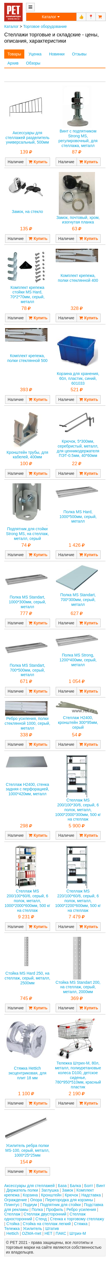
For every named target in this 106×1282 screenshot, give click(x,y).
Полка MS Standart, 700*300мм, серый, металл (78, 600)
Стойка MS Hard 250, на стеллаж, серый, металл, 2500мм (27, 978)
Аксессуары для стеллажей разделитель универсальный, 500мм (27, 138)
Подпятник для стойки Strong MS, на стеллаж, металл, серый (27, 534)
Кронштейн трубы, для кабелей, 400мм (27, 454)
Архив (12, 63)
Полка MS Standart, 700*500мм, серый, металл (27, 670)
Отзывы (79, 54)
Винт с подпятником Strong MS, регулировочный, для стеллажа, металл (78, 138)
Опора (36, 1200)
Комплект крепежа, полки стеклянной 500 (27, 358)
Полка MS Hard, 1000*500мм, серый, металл (77, 517)
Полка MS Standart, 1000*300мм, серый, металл (27, 602)
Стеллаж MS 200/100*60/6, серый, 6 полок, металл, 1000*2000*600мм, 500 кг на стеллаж (27, 900)
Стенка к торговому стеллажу (77, 1219)
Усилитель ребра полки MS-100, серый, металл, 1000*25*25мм (27, 1150)
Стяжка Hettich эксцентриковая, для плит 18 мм (27, 1073)
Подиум (30, 1204)
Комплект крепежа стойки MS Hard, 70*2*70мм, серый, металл (27, 294)
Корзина (30, 1195)
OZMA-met (31, 1233)
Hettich (13, 1233)
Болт (88, 1185)
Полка (37, 1209)
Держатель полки (22, 1190)
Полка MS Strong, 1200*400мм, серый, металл (77, 660)
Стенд (41, 1219)
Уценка (35, 54)
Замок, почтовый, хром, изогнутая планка (77, 220)
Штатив (52, 1228)
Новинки (56, 54)
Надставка (91, 1195)
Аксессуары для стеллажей (29, 1185)
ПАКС (61, 1233)
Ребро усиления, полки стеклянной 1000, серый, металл (27, 723)
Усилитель (32, 1228)
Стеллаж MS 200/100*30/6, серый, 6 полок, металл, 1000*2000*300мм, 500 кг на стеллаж (78, 809)
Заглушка (50, 1190)
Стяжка (81, 1223)
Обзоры (33, 63)
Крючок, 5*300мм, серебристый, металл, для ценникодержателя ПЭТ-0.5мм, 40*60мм (78, 448)
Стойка (13, 1223)
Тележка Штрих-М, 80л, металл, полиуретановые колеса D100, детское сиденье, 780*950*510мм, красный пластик (78, 1075)
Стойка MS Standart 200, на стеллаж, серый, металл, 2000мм (77, 987)
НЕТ (48, 1233)
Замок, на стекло (27, 211)
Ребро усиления (81, 1209)
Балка (75, 1185)
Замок (67, 1190)
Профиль (54, 1209)
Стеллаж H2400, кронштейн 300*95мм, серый (78, 722)
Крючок (71, 1195)
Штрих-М (78, 1233)
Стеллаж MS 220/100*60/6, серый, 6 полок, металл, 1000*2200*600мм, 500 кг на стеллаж (78, 900)
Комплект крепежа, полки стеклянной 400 (78, 278)
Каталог (11, 26)
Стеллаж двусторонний (45, 1214)
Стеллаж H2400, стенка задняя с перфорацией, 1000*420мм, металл (27, 789)
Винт (100, 1185)
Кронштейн (51, 1195)
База (62, 1185)
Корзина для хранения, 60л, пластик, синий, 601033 (78, 378)
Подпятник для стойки (60, 1204)
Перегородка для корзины (69, 1200)
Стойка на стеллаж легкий (47, 1223)
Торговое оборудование (45, 26)
